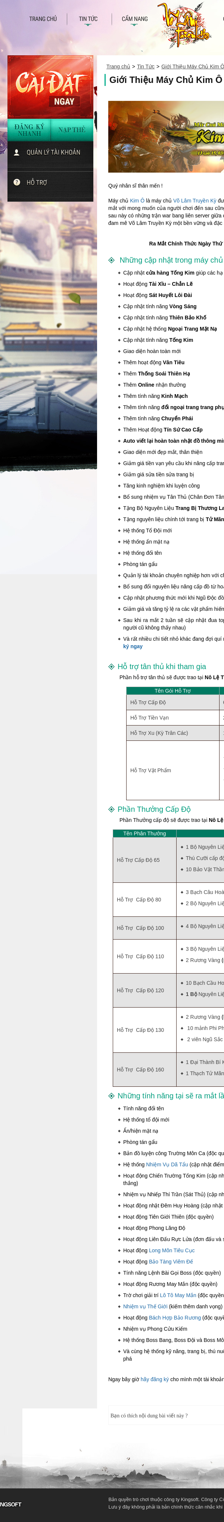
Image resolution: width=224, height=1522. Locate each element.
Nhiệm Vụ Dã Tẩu (167, 1164)
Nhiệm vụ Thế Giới (145, 1306)
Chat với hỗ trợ (53, 186)
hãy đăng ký (155, 1379)
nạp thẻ (72, 130)
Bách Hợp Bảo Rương (175, 1318)
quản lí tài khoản (53, 156)
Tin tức (89, 21)
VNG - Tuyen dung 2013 (50, 1504)
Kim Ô (137, 201)
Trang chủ (48, 21)
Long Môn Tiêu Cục (172, 1250)
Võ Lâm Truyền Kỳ (195, 201)
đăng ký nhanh (29, 130)
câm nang (134, 21)
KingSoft (82, 1504)
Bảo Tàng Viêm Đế (171, 1262)
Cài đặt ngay (50, 87)
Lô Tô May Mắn (178, 1295)
